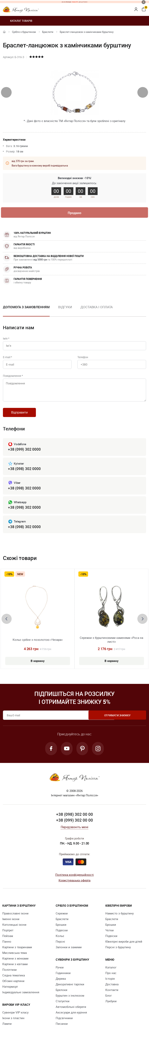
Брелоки (61, 995)
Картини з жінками (15, 964)
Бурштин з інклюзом (70, 1001)
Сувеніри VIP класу (15, 1018)
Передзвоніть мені (74, 832)
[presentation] (6, 92)
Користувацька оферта (75, 886)
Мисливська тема (14, 958)
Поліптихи (9, 975)
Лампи (7, 1029)
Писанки (62, 1029)
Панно (6, 947)
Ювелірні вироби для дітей (123, 947)
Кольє (60, 941)
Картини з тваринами (17, 952)
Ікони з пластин (13, 1023)
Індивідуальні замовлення (20, 998)
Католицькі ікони (14, 930)
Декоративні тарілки (70, 990)
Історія (110, 984)
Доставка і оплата (97, 307)
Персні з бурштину (118, 952)
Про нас (110, 978)
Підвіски (62, 936)
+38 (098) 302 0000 (24, 473)
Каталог (110, 973)
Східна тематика (13, 981)
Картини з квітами (15, 969)
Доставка (112, 990)
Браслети (47, 31)
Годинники (63, 978)
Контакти (111, 995)
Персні (60, 947)
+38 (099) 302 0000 (24, 453)
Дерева (61, 984)
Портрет (7, 936)
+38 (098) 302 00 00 (74, 819)
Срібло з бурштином (24, 31)
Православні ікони (15, 919)
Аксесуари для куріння (71, 1018)
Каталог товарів (17, 20)
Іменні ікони (10, 924)
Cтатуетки (62, 1006)
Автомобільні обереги (71, 1012)
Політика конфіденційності (74, 880)
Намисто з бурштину (119, 919)
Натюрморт (10, 992)
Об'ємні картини (13, 986)
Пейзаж (7, 941)
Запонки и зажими (69, 952)
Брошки (61, 930)
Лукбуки (111, 1006)
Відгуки (65, 307)
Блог (108, 1001)
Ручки (60, 973)
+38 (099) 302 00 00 (74, 825)
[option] (65, 310)
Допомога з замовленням (26, 307)
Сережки (62, 919)
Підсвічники (64, 1023)
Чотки (109, 936)
